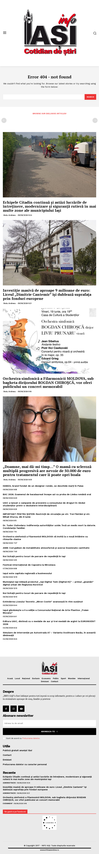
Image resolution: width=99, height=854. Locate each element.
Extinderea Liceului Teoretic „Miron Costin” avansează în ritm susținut (43, 601)
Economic (46, 678)
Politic (56, 678)
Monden (72, 678)
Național (26, 678)
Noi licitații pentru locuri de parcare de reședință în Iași (34, 556)
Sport (63, 678)
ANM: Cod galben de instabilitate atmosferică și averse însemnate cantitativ (46, 548)
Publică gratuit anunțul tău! (17, 750)
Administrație (9, 783)
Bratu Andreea (9, 215)
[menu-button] (4, 33)
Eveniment (8, 803)
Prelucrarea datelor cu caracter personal (25, 764)
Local (17, 678)
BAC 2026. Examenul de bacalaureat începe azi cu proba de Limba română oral (47, 494)
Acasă (10, 678)
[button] (94, 33)
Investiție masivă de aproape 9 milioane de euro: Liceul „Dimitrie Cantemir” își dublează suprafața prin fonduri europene (47, 294)
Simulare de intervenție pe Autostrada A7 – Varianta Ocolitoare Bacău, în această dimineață (49, 634)
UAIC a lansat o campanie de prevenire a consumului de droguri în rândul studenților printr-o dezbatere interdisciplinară (44, 504)
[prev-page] (4, 120)
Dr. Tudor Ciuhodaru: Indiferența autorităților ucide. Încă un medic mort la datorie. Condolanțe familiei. (49, 526)
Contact (54, 681)
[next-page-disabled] (95, 120)
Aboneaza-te (49, 731)
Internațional (84, 678)
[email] (49, 723)
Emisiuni (45, 681)
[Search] (90, 97)
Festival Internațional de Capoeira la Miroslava (29, 564)
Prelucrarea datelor (30, 738)
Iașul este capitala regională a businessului (27, 573)
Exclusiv (36, 678)
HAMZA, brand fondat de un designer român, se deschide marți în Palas (43, 486)
